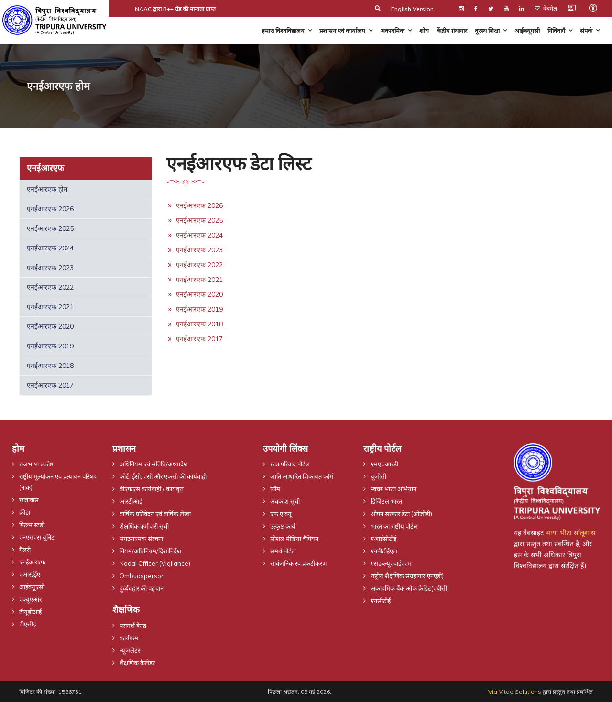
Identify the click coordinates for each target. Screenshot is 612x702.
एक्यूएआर (30, 599)
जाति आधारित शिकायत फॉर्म (301, 476)
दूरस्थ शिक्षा (487, 30)
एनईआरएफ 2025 (50, 228)
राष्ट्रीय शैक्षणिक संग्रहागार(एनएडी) (407, 576)
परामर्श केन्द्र (133, 625)
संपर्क (586, 30)
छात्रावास (29, 500)
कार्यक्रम (129, 638)
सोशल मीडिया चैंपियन (294, 538)
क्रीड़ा (24, 512)
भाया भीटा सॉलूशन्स (570, 533)
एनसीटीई (381, 601)
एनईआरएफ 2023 (50, 267)
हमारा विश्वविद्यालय (283, 30)
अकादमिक (392, 30)
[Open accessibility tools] (593, 7)
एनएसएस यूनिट (37, 537)
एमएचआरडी (384, 464)
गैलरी (25, 549)
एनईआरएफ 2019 (50, 346)
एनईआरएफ (32, 562)
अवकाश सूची (285, 501)
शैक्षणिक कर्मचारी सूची (144, 526)
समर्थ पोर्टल (283, 551)
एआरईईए (29, 574)
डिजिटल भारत (386, 501)
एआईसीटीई (383, 538)
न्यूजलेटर (130, 650)
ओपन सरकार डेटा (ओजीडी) (401, 514)
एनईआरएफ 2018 (50, 365)
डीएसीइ (27, 624)
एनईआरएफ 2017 (50, 385)
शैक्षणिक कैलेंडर (137, 663)
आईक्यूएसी (527, 30)
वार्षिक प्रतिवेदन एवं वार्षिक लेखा (155, 514)
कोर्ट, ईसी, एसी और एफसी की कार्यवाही (163, 476)
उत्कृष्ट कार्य (282, 526)
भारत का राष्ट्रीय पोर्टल (394, 526)
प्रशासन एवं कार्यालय (342, 30)
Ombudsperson (142, 576)
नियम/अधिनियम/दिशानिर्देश (150, 551)
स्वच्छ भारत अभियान (393, 489)
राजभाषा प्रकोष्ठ (36, 464)
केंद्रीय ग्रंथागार (452, 30)
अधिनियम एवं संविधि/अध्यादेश (154, 464)
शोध (424, 30)
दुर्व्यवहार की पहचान (142, 588)
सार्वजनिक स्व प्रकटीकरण (298, 563)
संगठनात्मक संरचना (141, 538)
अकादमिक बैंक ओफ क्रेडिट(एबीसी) (410, 588)
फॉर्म (275, 489)
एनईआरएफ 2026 (50, 209)
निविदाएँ (556, 30)
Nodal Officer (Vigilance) (155, 563)
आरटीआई (131, 501)
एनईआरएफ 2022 (50, 287)
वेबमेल (546, 8)
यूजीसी (378, 476)
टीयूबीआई (30, 612)
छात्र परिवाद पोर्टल (290, 464)
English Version (412, 8)
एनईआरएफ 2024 (50, 248)
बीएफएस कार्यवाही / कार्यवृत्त (152, 489)
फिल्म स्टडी (31, 525)
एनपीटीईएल (384, 551)
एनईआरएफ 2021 (50, 306)
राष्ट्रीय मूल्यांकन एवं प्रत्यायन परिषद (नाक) (58, 482)
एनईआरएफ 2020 (50, 326)
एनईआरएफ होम (47, 189)
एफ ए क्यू (281, 514)
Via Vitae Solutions (514, 691)
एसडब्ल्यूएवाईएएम (391, 563)
